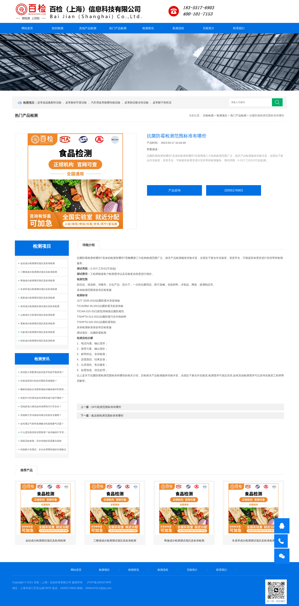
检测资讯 (148, 28)
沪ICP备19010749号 (99, 582)
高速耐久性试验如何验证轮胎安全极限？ (41, 415)
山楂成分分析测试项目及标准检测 (37, 315)
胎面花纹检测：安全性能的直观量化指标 (41, 441)
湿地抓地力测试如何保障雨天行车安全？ (41, 406)
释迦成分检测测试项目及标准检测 (37, 280)
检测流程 (178, 28)
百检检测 (208, 115)
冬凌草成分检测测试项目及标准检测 (38, 289)
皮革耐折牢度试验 (76, 102)
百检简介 (208, 28)
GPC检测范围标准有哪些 (106, 406)
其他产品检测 (87, 28)
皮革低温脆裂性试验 (49, 102)
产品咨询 (174, 190)
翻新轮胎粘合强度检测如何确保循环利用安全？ (43, 389)
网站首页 (27, 28)
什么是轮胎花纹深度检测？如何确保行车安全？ (43, 432)
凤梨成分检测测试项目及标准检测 (37, 297)
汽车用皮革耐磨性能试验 (106, 102)
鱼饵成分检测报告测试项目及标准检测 (39, 306)
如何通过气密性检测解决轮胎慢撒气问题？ (42, 423)
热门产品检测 (117, 28)
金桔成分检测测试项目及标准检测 (37, 263)
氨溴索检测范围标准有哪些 (107, 415)
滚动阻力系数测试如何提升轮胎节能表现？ (42, 372)
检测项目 (222, 115)
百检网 (129, 257)
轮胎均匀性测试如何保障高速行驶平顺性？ (42, 398)
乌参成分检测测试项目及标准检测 (37, 332)
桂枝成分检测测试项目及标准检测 (37, 340)
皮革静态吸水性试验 (137, 102)
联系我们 (238, 28)
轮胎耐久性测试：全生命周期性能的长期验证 (43, 449)
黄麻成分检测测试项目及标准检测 (37, 323)
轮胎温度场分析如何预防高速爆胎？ (38, 380)
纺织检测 (57, 28)
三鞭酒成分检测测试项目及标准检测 (38, 272)
